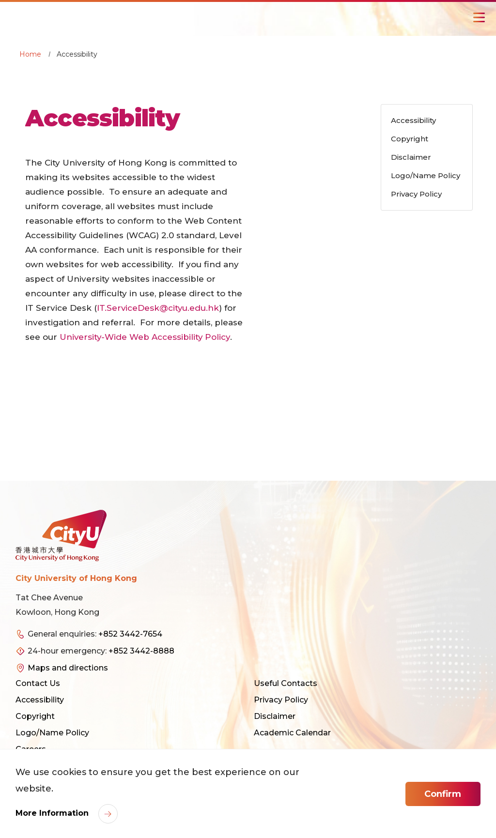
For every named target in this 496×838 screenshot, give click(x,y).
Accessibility (40, 699)
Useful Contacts (285, 683)
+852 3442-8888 (141, 650)
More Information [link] (53, 813)
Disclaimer (274, 716)
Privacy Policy (281, 699)
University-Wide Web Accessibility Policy (146, 337)
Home (30, 54)
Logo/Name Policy (52, 732)
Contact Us (38, 683)
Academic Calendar (292, 732)
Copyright (35, 716)
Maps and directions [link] (68, 667)
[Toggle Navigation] (479, 17)
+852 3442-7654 (130, 634)
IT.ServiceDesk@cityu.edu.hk (158, 308)
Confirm (442, 794)
